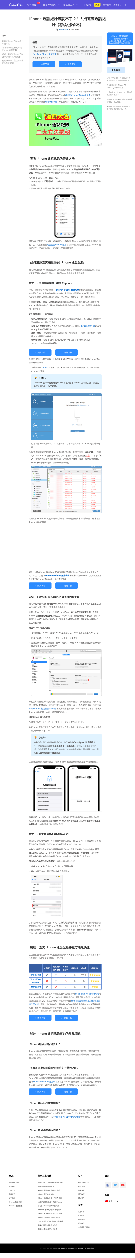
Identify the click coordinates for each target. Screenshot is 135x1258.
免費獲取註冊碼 (84, 1225)
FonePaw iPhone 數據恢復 (44, 54)
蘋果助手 (12, 1192)
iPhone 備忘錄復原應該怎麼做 (49, 1216)
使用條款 (81, 1188)
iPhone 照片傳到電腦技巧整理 (49, 1188)
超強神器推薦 (51, 101)
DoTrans (12, 1188)
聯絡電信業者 (35, 985)
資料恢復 (12, 1196)
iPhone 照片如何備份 (46, 1192)
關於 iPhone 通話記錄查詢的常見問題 (13, 61)
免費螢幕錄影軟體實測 (46, 1185)
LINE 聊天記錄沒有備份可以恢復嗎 (50, 1219)
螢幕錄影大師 (14, 1181)
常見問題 (81, 1214)
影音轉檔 (12, 1185)
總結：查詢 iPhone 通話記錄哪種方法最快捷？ (13, 55)
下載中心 (88, 4)
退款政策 (81, 1221)
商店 (97, 4)
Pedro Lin (63, 29)
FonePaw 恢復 (35, 974)
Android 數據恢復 (15, 1204)
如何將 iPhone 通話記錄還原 (77, 94)
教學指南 (107, 4)
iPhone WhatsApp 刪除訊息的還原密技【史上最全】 (119, 100)
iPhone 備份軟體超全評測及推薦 (50, 1196)
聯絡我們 (81, 1185)
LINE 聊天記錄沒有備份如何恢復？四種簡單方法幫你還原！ (118, 79)
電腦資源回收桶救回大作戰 (47, 1223)
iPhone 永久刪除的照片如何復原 (50, 1212)
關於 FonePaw (83, 1181)
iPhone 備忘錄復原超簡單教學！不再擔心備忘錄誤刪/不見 (119, 107)
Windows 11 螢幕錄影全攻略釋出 (50, 1181)
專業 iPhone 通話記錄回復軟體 (42, 707)
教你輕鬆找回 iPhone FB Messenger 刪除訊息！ (116, 86)
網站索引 (81, 1196)
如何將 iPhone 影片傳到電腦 (48, 1204)
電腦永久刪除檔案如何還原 (47, 1227)
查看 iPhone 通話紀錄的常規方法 (13, 42)
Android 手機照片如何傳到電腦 (49, 1208)
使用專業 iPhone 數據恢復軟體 (66, 1115)
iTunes (45, 366)
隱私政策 (81, 1192)
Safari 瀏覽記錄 (88, 325)
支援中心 (118, 4)
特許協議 (81, 1218)
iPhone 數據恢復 (119, 35)
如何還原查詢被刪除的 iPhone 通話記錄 (12, 48)
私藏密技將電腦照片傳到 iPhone (50, 1200)
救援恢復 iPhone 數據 (56, 244)
